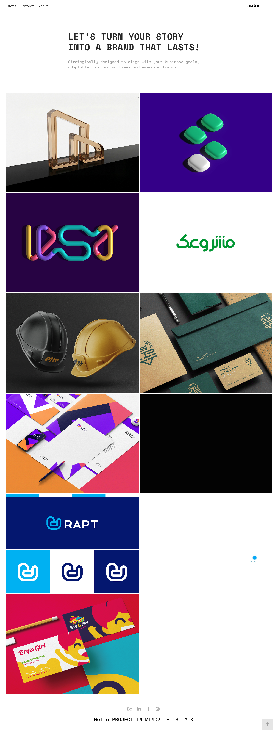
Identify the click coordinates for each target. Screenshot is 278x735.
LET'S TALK (178, 719)
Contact (27, 6)
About (43, 6)
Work (12, 6)
